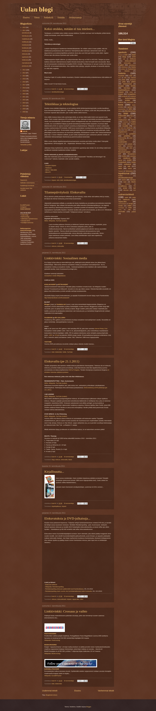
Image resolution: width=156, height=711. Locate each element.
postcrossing (122, 138)
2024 (24, 106)
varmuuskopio (122, 203)
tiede (124, 182)
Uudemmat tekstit (49, 691)
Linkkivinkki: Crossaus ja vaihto (65, 611)
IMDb (46, 221)
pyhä (119, 146)
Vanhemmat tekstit (106, 691)
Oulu (125, 130)
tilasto (70, 459)
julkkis (133, 82)
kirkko (131, 92)
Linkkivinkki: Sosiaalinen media (65, 258)
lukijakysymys (122, 120)
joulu (123, 80)
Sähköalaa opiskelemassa (29, 219)
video (81, 599)
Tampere (120, 171)
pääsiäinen (121, 148)
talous (130, 168)
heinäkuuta (25, 51)
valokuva (126, 199)
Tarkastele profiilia (26, 144)
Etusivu (26, 17)
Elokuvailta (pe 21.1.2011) (61, 361)
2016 (24, 82)
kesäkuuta (25, 48)
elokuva (54, 246)
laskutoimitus (122, 109)
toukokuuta (25, 45)
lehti (58, 180)
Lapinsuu (130, 107)
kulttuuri (120, 102)
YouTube (70, 352)
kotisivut (133, 96)
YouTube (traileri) (61, 221)
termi (124, 180)
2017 (24, 85)
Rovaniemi (132, 154)
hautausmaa (132, 69)
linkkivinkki (58, 352)
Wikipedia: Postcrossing (52, 640)
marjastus (125, 122)
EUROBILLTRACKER (51, 669)
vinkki (130, 207)
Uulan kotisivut (25, 209)
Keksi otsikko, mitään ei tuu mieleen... (69, 29)
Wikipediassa (55, 276)
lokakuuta (25, 60)
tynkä (125, 188)
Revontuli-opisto (124, 152)
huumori (121, 76)
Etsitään (61, 17)
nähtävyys (129, 128)
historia (122, 73)
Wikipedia (52, 221)
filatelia (133, 67)
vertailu (120, 205)
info (125, 77)
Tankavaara (129, 171)
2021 (24, 97)
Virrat (119, 209)
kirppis (120, 94)
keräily (133, 86)
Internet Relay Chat (101, 328)
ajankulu (122, 52)
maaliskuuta (26, 39)
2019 (24, 91)
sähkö (120, 166)
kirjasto (54, 180)
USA (134, 190)
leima (120, 111)
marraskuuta (26, 63)
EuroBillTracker (25, 205)
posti (130, 138)
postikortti (121, 140)
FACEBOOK (48, 317)
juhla (124, 82)
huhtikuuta (25, 42)
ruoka (124, 156)
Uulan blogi (36, 9)
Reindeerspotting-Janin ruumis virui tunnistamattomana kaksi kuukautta (68, 591)
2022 (24, 100)
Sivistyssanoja (75, 17)
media (124, 124)
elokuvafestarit (61, 599)
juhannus (133, 80)
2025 (24, 109)
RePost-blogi (25, 217)
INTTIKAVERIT (63, 284)
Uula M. (25, 131)
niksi (134, 126)
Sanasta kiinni (25, 220)
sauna (120, 160)
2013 (24, 73)
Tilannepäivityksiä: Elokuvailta (64, 192)
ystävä (134, 211)
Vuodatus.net (61, 304)
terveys (133, 180)
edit (124, 59)
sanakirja (133, 156)
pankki (132, 130)
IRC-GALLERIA (60, 317)
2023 (24, 103)
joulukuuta (25, 66)
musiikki (125, 126)
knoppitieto (132, 94)
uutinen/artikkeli (126, 194)
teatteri (120, 176)
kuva (120, 104)
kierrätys (127, 88)
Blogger (47, 304)
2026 (24, 112)
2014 (24, 76)
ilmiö (130, 76)
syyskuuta (25, 57)
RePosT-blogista (74, 370)
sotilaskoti (127, 164)
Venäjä (130, 203)
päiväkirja (129, 146)
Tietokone (48, 168)
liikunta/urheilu (130, 111)
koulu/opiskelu (130, 98)
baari (134, 55)
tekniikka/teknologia (58, 92)
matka (133, 122)
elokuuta (25, 54)
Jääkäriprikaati (127, 84)
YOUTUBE (48, 342)
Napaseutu (23, 180)
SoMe (64, 352)
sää (128, 166)
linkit (61, 180)
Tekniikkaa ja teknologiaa (61, 104)
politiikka (127, 136)
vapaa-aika (75, 599)
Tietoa (37, 17)
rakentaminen (122, 150)
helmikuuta (25, 36)
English (121, 65)
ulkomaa (126, 190)
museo (133, 124)
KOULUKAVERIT (50, 284)
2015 (24, 79)
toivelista (127, 184)
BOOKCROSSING (50, 645)
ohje (119, 130)
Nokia (122, 128)
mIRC (51, 335)
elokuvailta (60, 246)
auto (126, 55)
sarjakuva (126, 158)
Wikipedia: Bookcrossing (52, 653)
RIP (119, 154)
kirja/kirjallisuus (56, 506)
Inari (119, 77)
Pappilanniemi (122, 132)
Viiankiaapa (121, 207)
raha (130, 148)
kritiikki (127, 100)
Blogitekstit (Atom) (51, 695)
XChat (57, 335)
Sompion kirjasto (50, 165)
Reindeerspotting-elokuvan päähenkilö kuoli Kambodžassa (64, 589)
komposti (124, 96)
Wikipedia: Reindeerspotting (54, 587)
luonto (133, 120)
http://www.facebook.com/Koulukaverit (56, 298)
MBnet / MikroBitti (51, 170)
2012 (24, 70)
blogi (53, 459)
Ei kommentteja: (69, 89)
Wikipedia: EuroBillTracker (53, 675)
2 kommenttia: (68, 177)
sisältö (129, 160)
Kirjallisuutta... (54, 471)
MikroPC (48, 172)
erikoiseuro (132, 65)
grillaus (123, 69)
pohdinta (132, 134)
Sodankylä (48, 17)
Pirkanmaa (121, 134)
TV (135, 186)
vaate (134, 197)
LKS (119, 118)
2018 (24, 88)
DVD (134, 57)
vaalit (126, 197)
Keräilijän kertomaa (27, 222)
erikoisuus (124, 67)
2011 (24, 30)
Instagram (23, 207)
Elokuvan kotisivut (51, 584)
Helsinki (127, 71)
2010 (24, 27)
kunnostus (130, 102)
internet (133, 77)
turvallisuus (122, 186)
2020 (24, 94)
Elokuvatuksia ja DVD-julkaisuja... (67, 518)
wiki (129, 209)
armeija (120, 54)
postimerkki (122, 142)
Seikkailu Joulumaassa (27, 183)
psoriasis (121, 144)
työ (134, 188)
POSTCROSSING (50, 633)
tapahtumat (124, 173)
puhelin (130, 144)
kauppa (121, 86)
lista (131, 116)
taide (120, 168)
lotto (130, 117)
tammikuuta (26, 33)
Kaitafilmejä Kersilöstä (27, 185)
